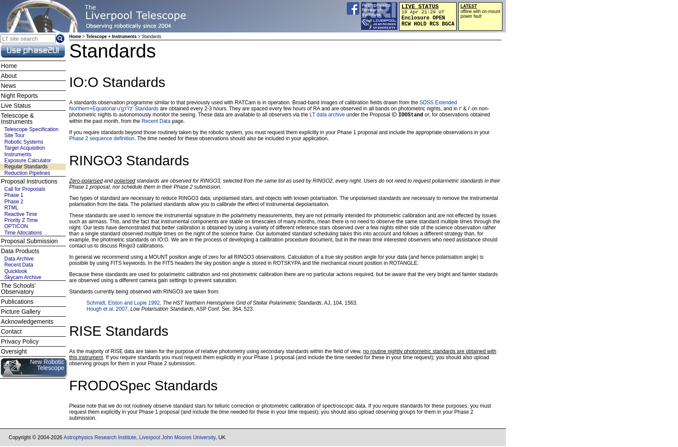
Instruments (18, 154)
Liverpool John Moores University (177, 438)
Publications (17, 301)
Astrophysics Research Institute (100, 438)
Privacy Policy (19, 341)
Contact (11, 331)
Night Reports (19, 95)
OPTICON (16, 226)
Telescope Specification (31, 129)
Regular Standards (26, 167)
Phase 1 (13, 195)
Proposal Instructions (29, 181)
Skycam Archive (22, 277)
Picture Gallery (21, 311)
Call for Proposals (24, 189)
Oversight (14, 351)
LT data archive (327, 116)
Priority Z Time (21, 220)
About (9, 75)
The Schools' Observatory (18, 288)
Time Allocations (23, 233)
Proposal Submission (29, 241)
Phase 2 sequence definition (101, 139)
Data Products (20, 251)
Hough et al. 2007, (108, 310)
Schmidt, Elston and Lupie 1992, (124, 304)
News (8, 85)
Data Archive (19, 259)
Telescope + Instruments (111, 36)
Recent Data (155, 122)
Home (75, 36)
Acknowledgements (27, 321)
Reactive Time (20, 214)
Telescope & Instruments (17, 118)
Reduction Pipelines (27, 173)
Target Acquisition (24, 148)
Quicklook (15, 271)
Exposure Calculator (27, 161)
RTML (11, 208)
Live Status (16, 105)
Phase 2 (13, 202)
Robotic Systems (23, 142)
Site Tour (14, 135)
